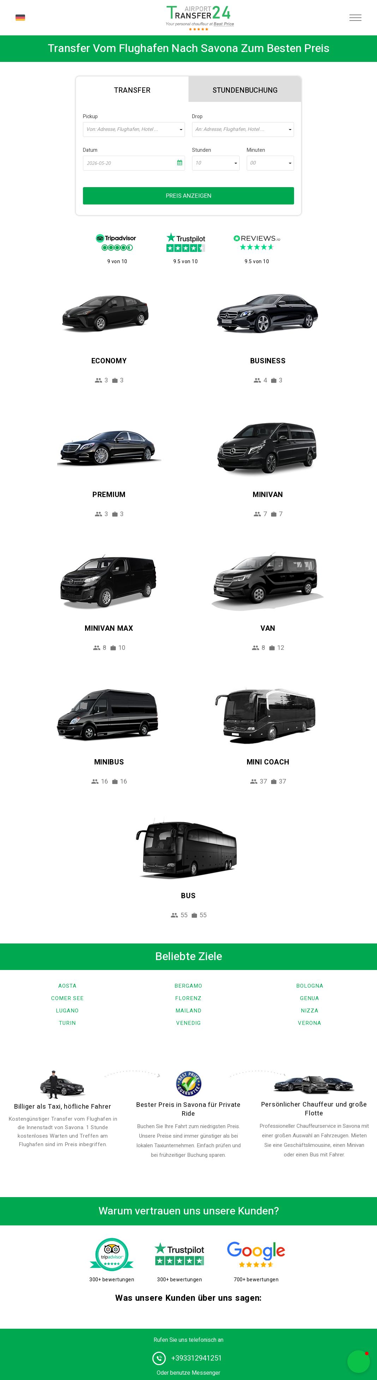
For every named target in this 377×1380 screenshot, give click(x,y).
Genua (309, 998)
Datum (90, 150)
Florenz (188, 998)
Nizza (309, 1011)
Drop (197, 116)
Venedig (188, 1023)
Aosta (67, 986)
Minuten (256, 150)
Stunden (201, 150)
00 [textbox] (253, 163)
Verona (309, 1023)
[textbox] (134, 129)
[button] (358, 1361)
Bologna (309, 986)
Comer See (67, 998)
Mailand (188, 1011)
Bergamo (188, 986)
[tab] (132, 89)
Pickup (90, 116)
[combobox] (134, 129)
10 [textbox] (198, 163)
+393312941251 (196, 1358)
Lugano (67, 1011)
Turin (67, 1023)
